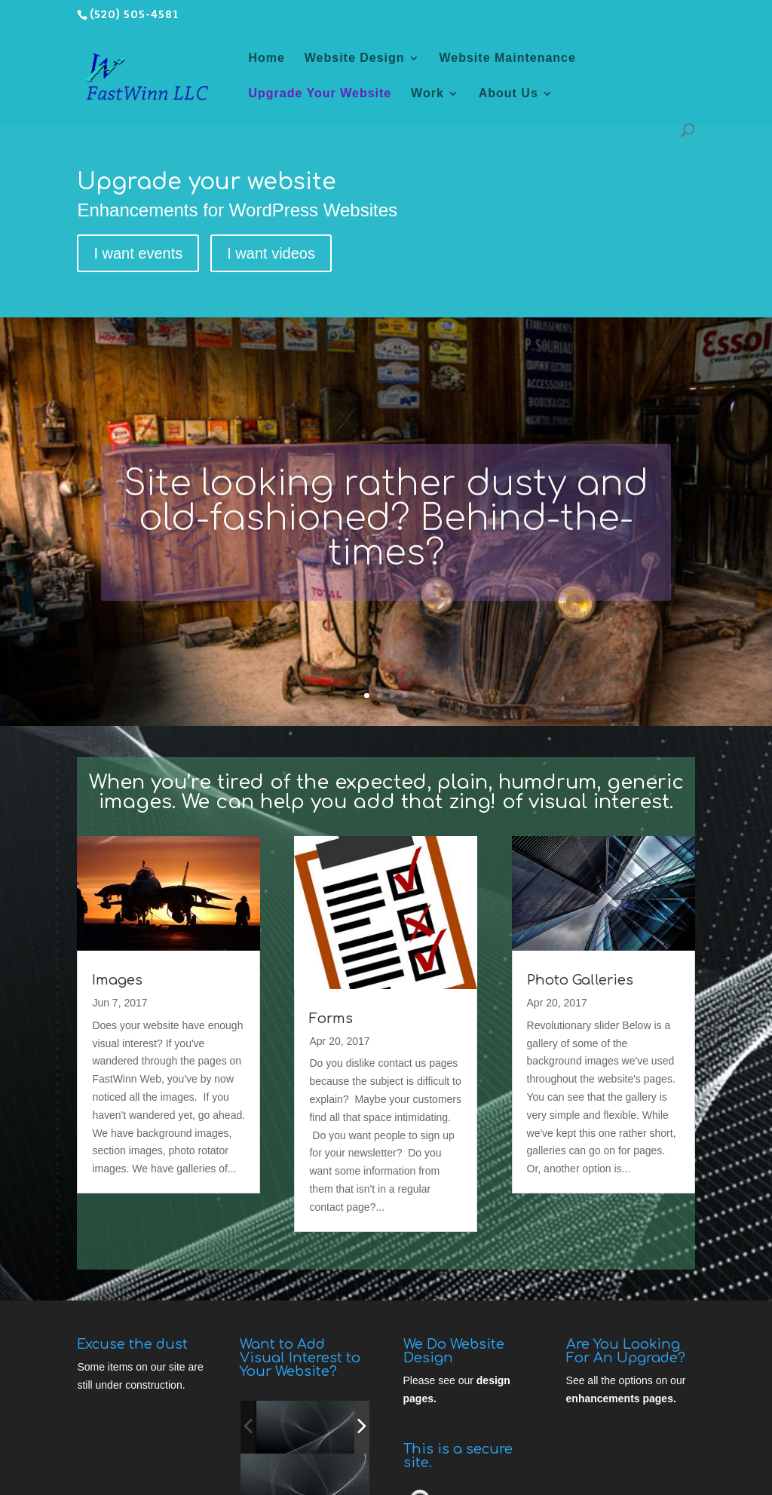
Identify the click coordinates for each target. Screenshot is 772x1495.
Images (117, 980)
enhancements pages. (621, 1398)
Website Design (355, 58)
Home (266, 58)
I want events (137, 253)
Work (427, 94)
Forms (331, 1018)
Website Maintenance (507, 58)
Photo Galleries (580, 980)
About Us (508, 94)
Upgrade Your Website (319, 94)
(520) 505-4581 (134, 14)
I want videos (271, 253)
